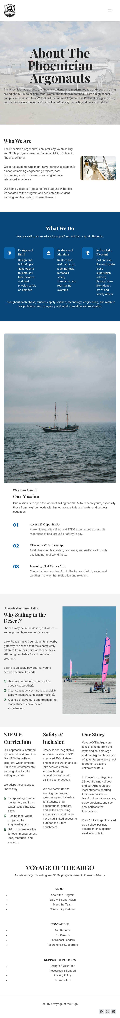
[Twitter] (107, 1011)
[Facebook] (101, 1011)
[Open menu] (111, 11)
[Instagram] (113, 1011)
